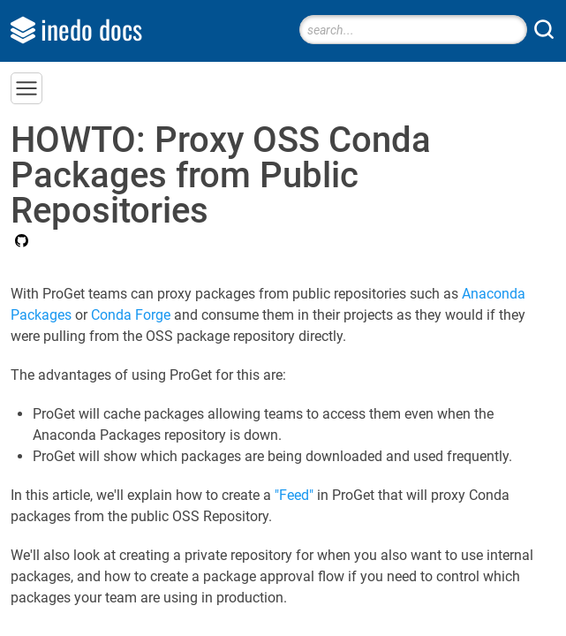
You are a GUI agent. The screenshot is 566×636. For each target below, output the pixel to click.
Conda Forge (130, 315)
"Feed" (294, 495)
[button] (26, 88)
